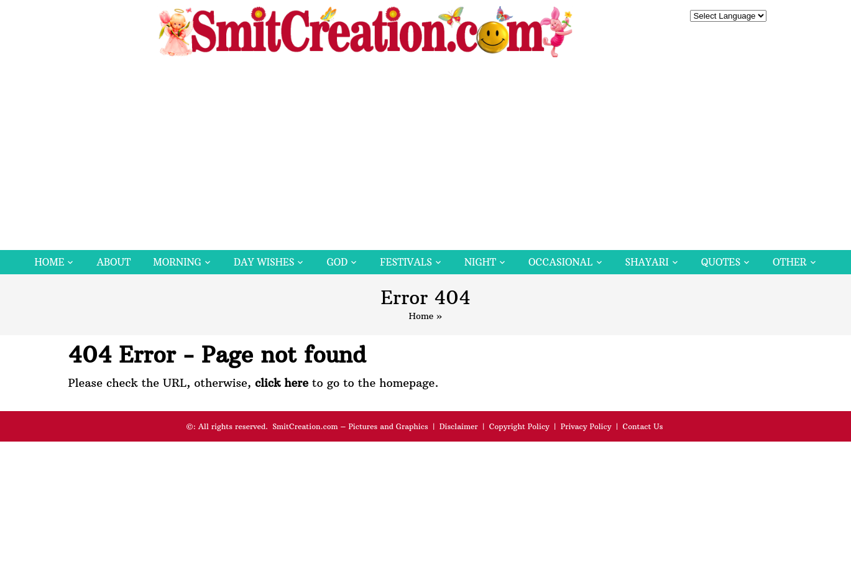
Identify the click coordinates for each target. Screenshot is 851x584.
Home (49, 262)
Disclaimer (458, 426)
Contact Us (642, 426)
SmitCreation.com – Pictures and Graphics (350, 426)
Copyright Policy (519, 426)
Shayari (647, 262)
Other (789, 262)
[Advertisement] (425, 157)
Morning (177, 262)
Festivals (406, 262)
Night (480, 262)
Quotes (720, 262)
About (113, 262)
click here (281, 383)
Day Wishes (264, 262)
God (336, 262)
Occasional (560, 262)
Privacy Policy (586, 426)
